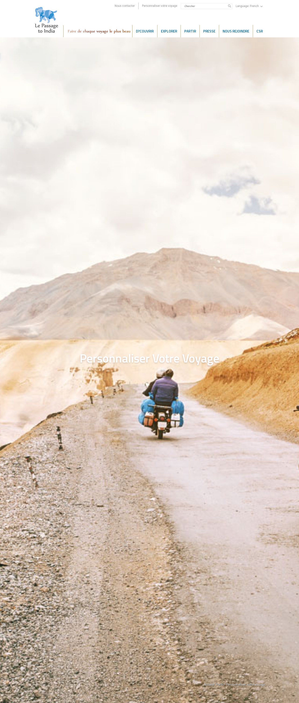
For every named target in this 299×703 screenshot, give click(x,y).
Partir (190, 31)
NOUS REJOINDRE (236, 31)
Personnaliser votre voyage (159, 5)
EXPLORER (169, 31)
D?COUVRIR (145, 31)
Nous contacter (125, 5)
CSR (259, 31)
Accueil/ (209, 684)
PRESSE (209, 31)
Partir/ (220, 684)
